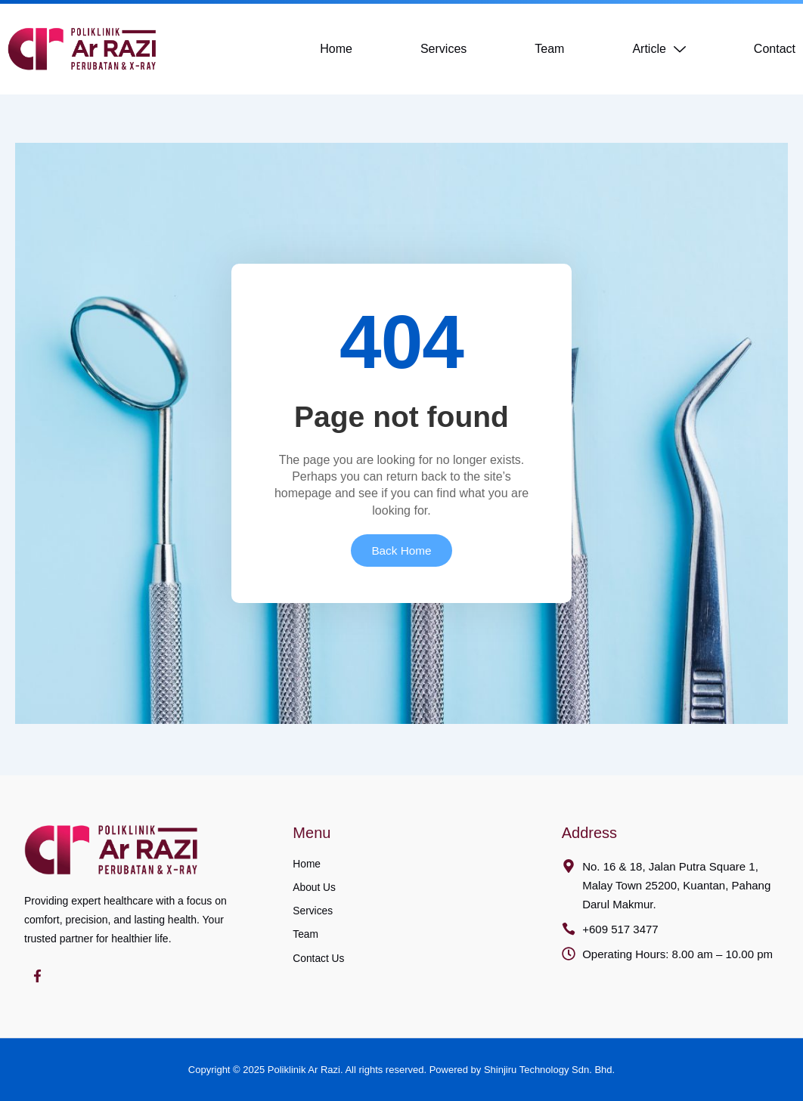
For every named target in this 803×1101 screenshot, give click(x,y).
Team (549, 48)
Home (336, 48)
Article (658, 49)
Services (443, 48)
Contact (774, 48)
